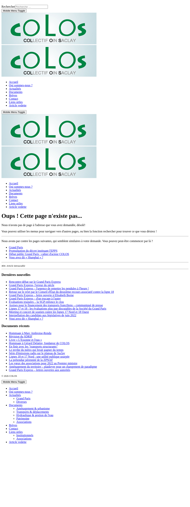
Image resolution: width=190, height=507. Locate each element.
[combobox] (31, 7)
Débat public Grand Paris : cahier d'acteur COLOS (39, 254)
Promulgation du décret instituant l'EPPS (33, 250)
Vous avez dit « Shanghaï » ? (26, 257)
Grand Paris (16, 247)
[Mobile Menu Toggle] (14, 11)
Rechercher (8, 6)
